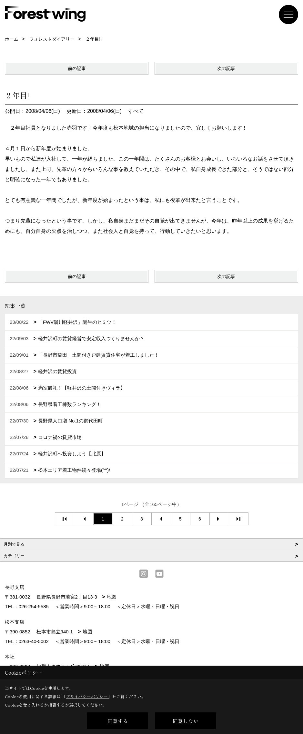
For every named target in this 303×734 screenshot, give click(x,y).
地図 (111, 597)
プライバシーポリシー (87, 696)
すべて (136, 111)
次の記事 (226, 68)
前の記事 (77, 68)
